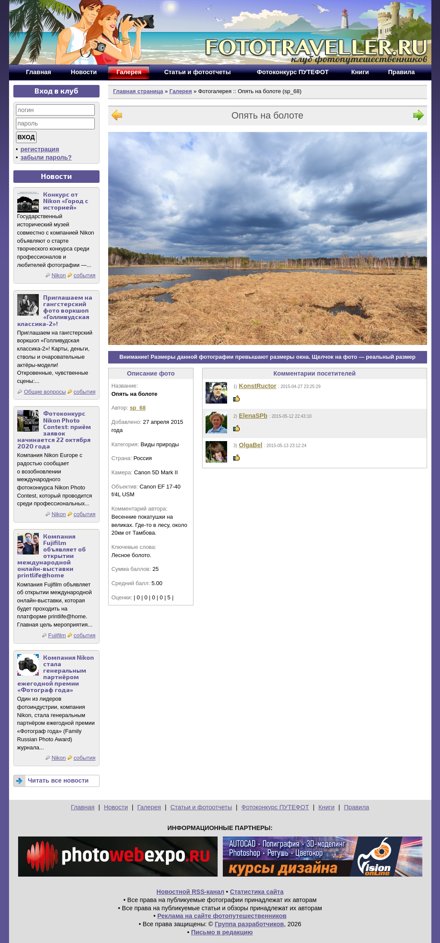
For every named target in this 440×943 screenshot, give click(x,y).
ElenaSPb (253, 415)
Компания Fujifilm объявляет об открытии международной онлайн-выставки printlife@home (51, 556)
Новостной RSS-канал (190, 891)
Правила (356, 807)
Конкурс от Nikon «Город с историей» (65, 201)
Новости (116, 807)
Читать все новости (58, 780)
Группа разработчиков (249, 924)
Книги (326, 807)
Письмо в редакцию (222, 932)
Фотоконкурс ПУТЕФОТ (275, 807)
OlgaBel (250, 445)
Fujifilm (57, 635)
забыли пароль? (46, 157)
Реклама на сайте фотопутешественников (222, 915)
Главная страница (138, 91)
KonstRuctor (257, 385)
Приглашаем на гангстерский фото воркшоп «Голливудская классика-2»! (54, 310)
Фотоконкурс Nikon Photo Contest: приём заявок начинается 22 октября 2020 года (54, 430)
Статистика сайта (257, 891)
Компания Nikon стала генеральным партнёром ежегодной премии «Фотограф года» (55, 674)
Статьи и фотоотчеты (201, 807)
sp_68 (138, 407)
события (85, 275)
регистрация (40, 149)
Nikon (59, 275)
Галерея (180, 91)
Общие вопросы (45, 391)
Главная (82, 807)
